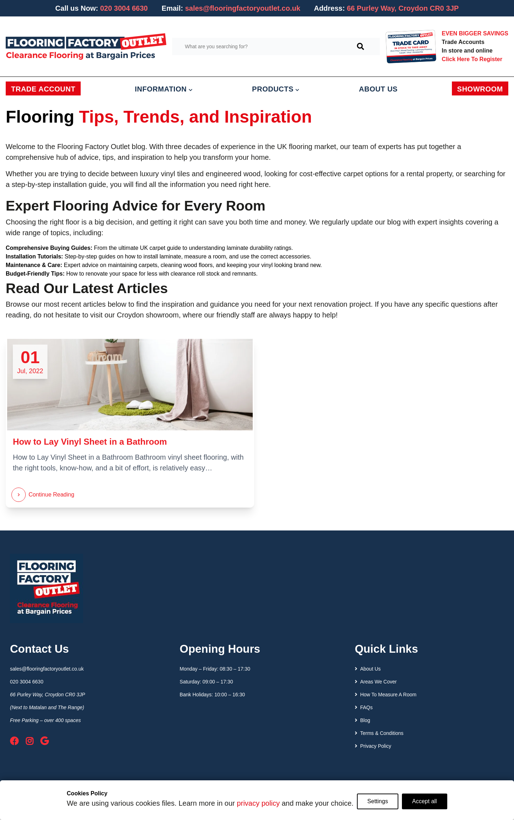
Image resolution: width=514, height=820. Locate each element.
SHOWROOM (480, 89)
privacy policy (258, 803)
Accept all (424, 801)
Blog (362, 720)
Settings (377, 801)
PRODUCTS (275, 89)
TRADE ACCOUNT (43, 89)
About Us (368, 669)
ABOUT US (378, 89)
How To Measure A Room (386, 694)
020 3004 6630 (123, 8)
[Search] (361, 46)
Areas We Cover (376, 682)
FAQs (364, 707)
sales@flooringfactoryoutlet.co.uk (242, 8)
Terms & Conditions (379, 733)
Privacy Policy (373, 746)
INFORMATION (164, 89)
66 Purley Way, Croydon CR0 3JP (47, 694)
